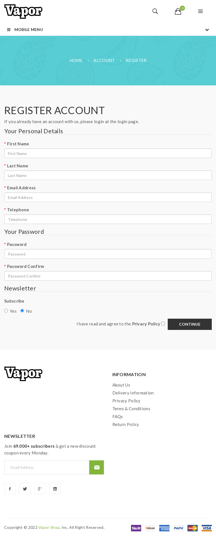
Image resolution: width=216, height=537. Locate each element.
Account (104, 60)
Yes (10, 311)
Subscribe (14, 300)
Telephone (18, 209)
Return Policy (125, 424)
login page (127, 121)
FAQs (117, 416)
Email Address (21, 187)
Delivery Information (133, 392)
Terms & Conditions (131, 408)
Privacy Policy (126, 400)
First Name (18, 143)
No (26, 311)
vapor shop (49, 527)
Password (17, 244)
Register (136, 60)
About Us (121, 384)
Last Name (18, 165)
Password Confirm (25, 266)
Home (76, 60)
